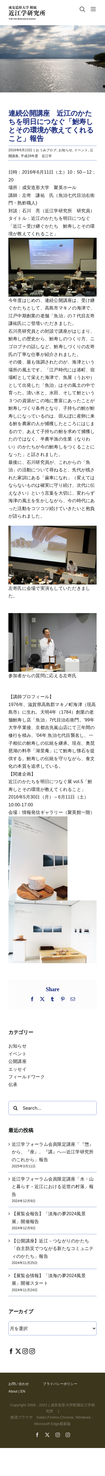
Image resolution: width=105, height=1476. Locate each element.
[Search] (15, 1108)
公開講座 (17, 1061)
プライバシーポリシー (60, 1384)
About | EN (16, 1391)
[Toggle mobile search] (82, 9)
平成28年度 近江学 (36, 156)
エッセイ (17, 1069)
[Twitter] (18, 1351)
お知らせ (65, 150)
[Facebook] (11, 1351)
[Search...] (52, 1108)
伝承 (12, 1084)
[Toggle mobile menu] (94, 9)
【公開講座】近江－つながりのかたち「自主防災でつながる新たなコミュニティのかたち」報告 (53, 1248)
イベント (81, 150)
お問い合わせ (18, 1384)
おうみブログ (46, 150)
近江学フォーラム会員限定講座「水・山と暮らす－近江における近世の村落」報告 (53, 1187)
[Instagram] (25, 1351)
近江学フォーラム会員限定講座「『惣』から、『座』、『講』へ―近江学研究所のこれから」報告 (53, 1152)
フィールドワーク (26, 1076)
